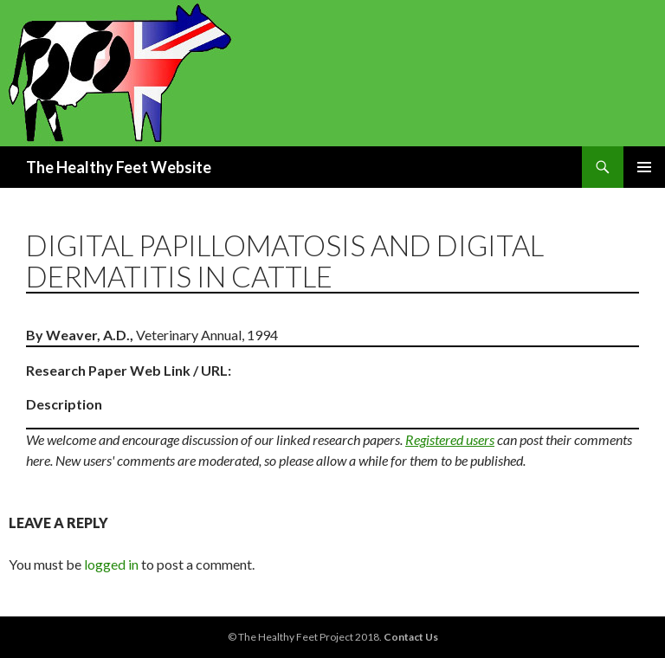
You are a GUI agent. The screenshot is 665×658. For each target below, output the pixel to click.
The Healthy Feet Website (118, 167)
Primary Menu (644, 167)
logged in (111, 564)
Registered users (449, 439)
